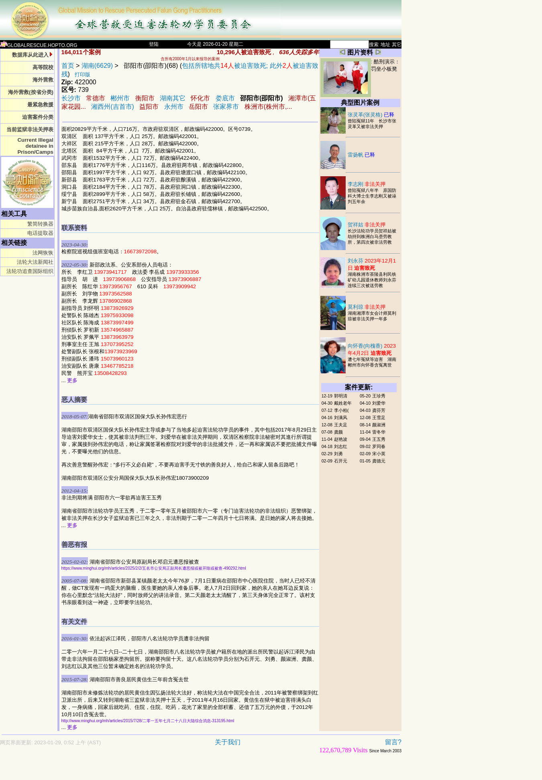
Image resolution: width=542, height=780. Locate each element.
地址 (385, 44)
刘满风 (340, 417)
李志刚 (367, 184)
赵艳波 (340, 439)
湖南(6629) (97, 65)
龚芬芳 (378, 410)
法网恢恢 (43, 253)
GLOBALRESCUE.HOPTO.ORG (38, 45)
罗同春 (378, 446)
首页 (67, 65)
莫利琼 (367, 307)
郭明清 (340, 395)
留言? (393, 742)
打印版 (82, 74)
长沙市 (71, 98)
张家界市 (226, 106)
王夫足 (340, 424)
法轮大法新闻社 (35, 262)
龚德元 (378, 460)
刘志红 (340, 446)
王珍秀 (378, 395)
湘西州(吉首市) (112, 106)
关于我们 (227, 742)
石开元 (340, 460)
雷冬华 (378, 432)
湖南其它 (172, 98)
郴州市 (120, 98)
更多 (72, 380)
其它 (396, 44)
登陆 (154, 44)
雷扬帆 (361, 155)
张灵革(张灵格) (371, 115)
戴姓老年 (343, 403)
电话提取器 (40, 233)
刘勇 (338, 453)
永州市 (173, 106)
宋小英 (378, 453)
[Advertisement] (172, 771)
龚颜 (338, 432)
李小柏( (341, 410)
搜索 (374, 44)
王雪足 (378, 417)
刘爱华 (378, 403)
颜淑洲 (378, 424)
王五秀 (378, 439)
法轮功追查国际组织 (29, 271)
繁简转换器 (40, 224)
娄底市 (225, 98)
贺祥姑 (367, 225)
